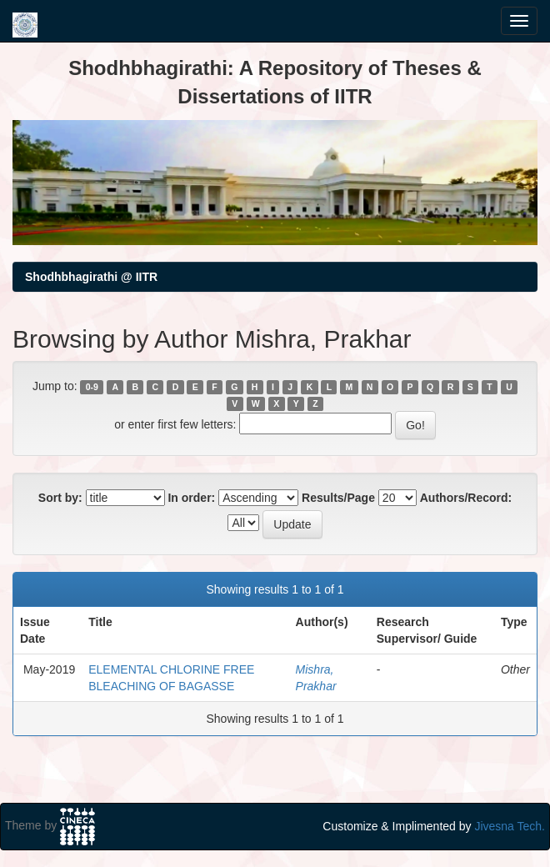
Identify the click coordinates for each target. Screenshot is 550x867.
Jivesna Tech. (509, 826)
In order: (191, 497)
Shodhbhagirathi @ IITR (91, 276)
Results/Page (338, 497)
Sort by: (60, 497)
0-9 (92, 387)
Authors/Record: (466, 497)
